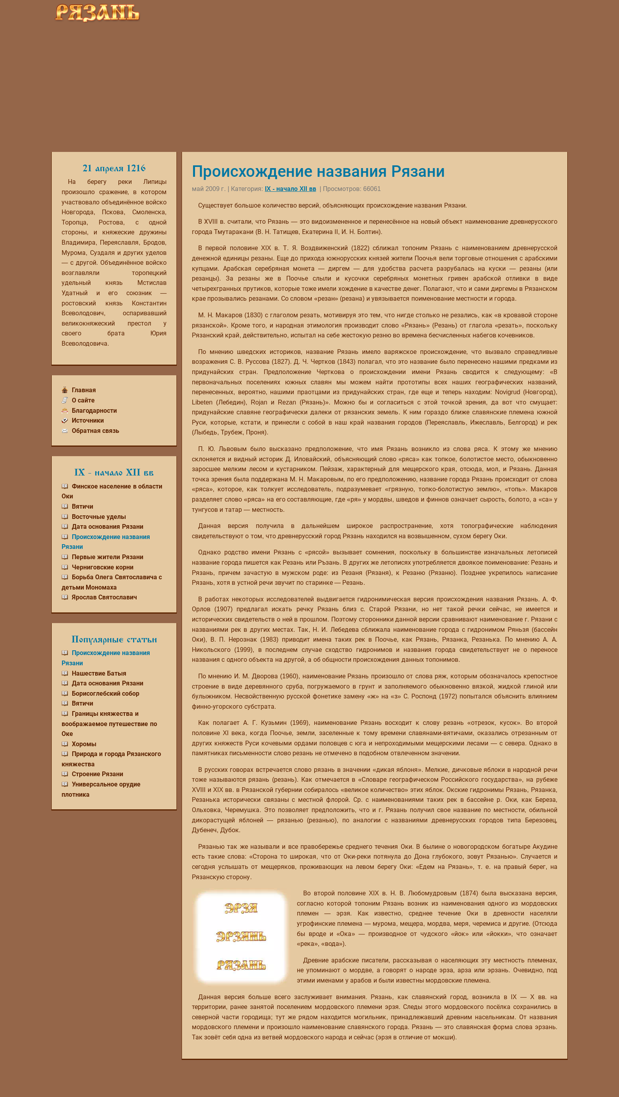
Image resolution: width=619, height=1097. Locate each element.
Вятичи (82, 506)
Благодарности (94, 410)
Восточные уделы (99, 516)
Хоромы (84, 744)
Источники (88, 420)
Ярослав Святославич (104, 597)
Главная (84, 390)
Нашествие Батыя (99, 673)
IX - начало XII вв (290, 188)
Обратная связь (95, 430)
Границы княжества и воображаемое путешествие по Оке (109, 723)
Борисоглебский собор (105, 693)
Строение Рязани (97, 774)
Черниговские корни (102, 567)
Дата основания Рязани (107, 526)
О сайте (83, 400)
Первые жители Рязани (107, 557)
